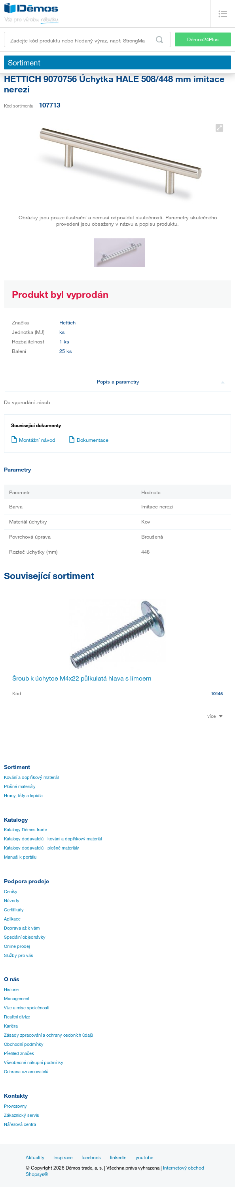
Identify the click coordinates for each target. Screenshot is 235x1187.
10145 (217, 693)
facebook (91, 1157)
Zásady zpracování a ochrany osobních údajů (48, 1035)
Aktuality (35, 1157)
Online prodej (17, 946)
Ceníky (10, 891)
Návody (11, 900)
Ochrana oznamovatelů (26, 1071)
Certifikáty (14, 910)
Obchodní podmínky (24, 1044)
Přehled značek (19, 1053)
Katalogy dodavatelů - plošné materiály (41, 848)
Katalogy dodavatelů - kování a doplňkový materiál (53, 839)
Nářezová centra (20, 1124)
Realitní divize (17, 1017)
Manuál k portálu (20, 857)
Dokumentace (88, 440)
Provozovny (15, 1106)
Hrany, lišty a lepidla (23, 795)
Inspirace (62, 1157)
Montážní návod (33, 440)
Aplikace (12, 919)
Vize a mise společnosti (26, 1008)
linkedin (118, 1157)
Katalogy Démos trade (25, 829)
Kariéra (11, 1026)
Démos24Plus (203, 39)
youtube (144, 1157)
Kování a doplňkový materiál (31, 777)
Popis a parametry (161, 381)
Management (16, 998)
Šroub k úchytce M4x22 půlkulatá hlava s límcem (82, 678)
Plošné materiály (20, 786)
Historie (11, 989)
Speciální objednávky (24, 937)
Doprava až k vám (22, 928)
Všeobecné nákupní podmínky (33, 1062)
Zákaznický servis (21, 1115)
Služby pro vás (18, 955)
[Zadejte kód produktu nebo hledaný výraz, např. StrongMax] (87, 39)
